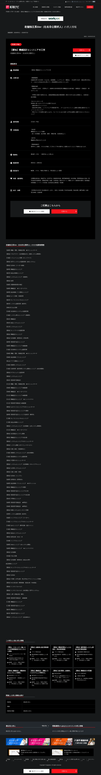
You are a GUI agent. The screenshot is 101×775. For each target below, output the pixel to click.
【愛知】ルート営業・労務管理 (14, 296)
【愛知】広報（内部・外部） (14, 470)
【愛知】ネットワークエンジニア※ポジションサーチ (21, 566)
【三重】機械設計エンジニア (14, 600)
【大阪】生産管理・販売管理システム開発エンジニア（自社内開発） (25, 368)
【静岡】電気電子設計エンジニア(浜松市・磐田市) (20, 414)
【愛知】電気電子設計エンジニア (15, 569)
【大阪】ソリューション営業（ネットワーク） (19, 258)
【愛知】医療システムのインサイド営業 (17, 509)
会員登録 (90, 7)
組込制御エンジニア (11, 562)
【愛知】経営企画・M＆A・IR (14, 535)
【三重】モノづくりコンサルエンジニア (17, 417)
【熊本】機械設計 (11, 318)
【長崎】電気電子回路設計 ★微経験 (16, 596)
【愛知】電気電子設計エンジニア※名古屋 (18, 493)
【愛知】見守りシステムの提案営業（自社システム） (21, 261)
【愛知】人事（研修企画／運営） (15, 592)
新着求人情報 (45, 7)
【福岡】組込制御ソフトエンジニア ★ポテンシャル (21, 482)
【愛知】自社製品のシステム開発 (15, 433)
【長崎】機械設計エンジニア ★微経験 (17, 387)
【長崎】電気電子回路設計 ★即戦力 (16, 505)
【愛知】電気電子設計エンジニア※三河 (17, 490)
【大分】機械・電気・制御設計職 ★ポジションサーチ (21, 383)
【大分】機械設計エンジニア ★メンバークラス (19, 398)
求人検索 (35, 7)
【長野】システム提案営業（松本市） (16, 512)
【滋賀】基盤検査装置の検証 (14, 284)
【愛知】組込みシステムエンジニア (16, 531)
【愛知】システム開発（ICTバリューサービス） (19, 444)
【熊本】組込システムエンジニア (15, 322)
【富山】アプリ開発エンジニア (14, 360)
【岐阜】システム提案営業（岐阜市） (16, 303)
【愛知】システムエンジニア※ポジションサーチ (19, 440)
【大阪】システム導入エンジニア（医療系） (18, 315)
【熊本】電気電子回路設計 (13, 379)
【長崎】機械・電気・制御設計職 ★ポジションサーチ (21, 353)
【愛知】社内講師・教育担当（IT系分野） (17, 337)
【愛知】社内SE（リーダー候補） (15, 265)
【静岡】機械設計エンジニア (14, 269)
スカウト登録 (57, 7)
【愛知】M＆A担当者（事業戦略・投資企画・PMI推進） (22, 581)
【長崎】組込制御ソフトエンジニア (16, 356)
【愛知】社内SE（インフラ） (14, 474)
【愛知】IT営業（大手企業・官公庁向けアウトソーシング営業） (24, 577)
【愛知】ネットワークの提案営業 (15, 330)
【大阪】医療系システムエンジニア (16, 364)
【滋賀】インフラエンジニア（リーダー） (18, 516)
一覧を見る (44, 724)
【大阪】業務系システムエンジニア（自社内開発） (20, 452)
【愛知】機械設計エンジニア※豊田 (16, 486)
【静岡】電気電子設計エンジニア (15, 341)
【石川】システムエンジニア (14, 326)
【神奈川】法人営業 (11, 307)
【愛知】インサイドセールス (14, 585)
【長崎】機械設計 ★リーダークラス (16, 391)
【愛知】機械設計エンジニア (14, 334)
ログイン (69, 1)
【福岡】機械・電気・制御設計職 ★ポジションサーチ (21, 250)
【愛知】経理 (9, 280)
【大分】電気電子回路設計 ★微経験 (16, 402)
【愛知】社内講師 (11, 550)
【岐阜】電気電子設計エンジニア (15, 611)
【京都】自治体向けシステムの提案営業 (17, 311)
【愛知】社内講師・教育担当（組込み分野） (18, 558)
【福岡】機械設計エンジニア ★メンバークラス (19, 547)
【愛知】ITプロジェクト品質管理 (15, 372)
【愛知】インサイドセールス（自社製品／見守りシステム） (23, 589)
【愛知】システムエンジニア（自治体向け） (18, 615)
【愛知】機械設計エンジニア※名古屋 (16, 436)
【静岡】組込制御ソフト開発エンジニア (17, 292)
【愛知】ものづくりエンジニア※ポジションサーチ (20, 406)
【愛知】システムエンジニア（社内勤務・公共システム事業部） (24, 425)
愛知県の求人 (27, 700)
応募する (81, 50)
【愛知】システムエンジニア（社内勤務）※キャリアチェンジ (23, 463)
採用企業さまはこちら (79, 1)
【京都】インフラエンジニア (14, 539)
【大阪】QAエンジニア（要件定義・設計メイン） (20, 524)
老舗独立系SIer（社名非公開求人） (52, 11)
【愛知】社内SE (10, 573)
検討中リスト (80, 7)
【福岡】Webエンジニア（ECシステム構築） (18, 543)
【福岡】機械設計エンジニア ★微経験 (17, 345)
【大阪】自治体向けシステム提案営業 (16, 349)
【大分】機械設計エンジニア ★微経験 (17, 394)
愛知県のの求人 (27, 709)
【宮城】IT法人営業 (11, 554)
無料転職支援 (68, 7)
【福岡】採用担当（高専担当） (14, 478)
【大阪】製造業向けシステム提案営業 (16, 455)
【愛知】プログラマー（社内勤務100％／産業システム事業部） (24, 254)
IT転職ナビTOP (9, 11)
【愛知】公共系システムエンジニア (16, 467)
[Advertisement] (50, 226)
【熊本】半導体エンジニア (13, 497)
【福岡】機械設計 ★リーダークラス (16, 288)
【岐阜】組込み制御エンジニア (14, 273)
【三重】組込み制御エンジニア (14, 421)
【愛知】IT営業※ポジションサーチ (16, 459)
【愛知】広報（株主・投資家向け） (16, 448)
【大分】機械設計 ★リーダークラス (16, 429)
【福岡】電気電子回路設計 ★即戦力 (16, 501)
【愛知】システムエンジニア (14, 375)
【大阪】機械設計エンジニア (14, 528)
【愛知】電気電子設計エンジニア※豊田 (17, 410)
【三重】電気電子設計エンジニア (15, 604)
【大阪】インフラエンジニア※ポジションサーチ (19, 520)
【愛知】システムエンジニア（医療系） (17, 277)
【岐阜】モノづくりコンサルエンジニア (17, 299)
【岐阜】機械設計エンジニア (14, 608)
